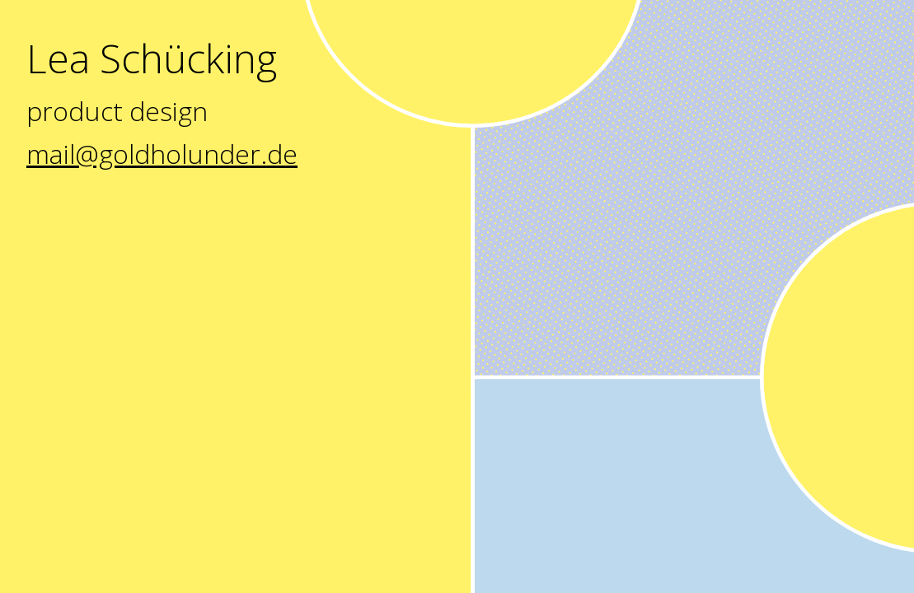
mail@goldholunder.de (162, 153)
